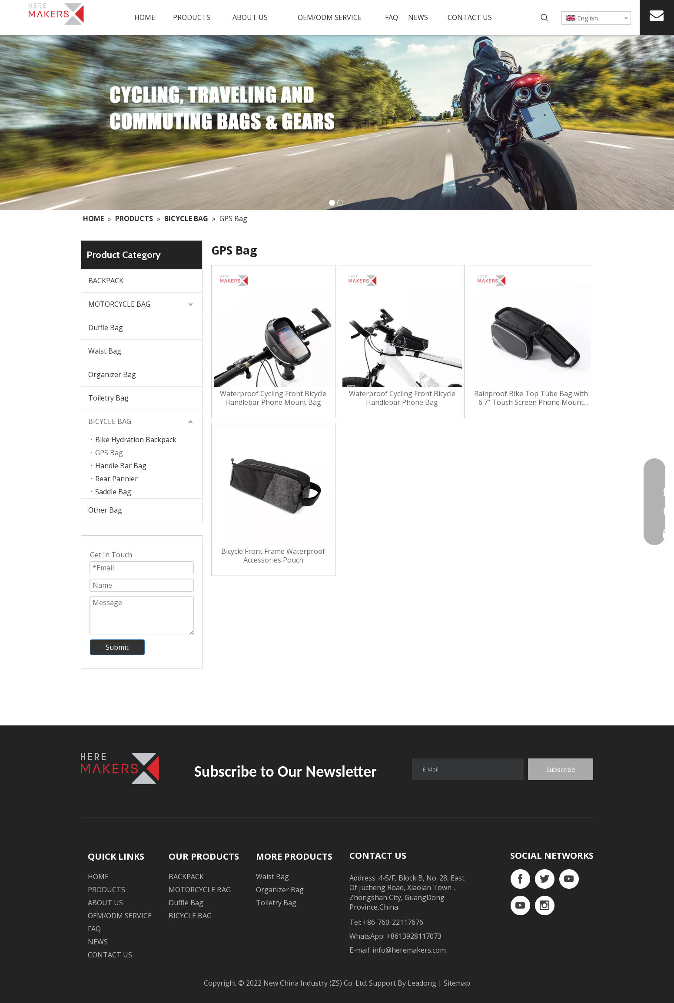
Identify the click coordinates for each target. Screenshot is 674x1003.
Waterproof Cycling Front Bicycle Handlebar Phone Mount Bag (273, 398)
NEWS (98, 942)
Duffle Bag (105, 327)
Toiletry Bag (108, 398)
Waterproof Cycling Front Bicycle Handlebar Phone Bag (402, 398)
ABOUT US (105, 902)
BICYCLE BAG (109, 421)
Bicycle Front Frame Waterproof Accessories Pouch (273, 555)
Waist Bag (104, 351)
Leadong (423, 983)
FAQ (94, 928)
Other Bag (105, 510)
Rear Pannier (116, 478)
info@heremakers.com (409, 950)
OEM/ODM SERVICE (120, 915)
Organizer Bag (112, 374)
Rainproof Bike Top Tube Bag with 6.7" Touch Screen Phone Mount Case (531, 398)
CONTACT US (110, 955)
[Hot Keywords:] (544, 18)
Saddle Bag (113, 492)
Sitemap (457, 983)
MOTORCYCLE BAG (119, 304)
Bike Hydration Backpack (135, 439)
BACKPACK (105, 280)
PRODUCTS (106, 889)
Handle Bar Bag (120, 465)
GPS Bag (109, 452)
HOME (98, 876)
